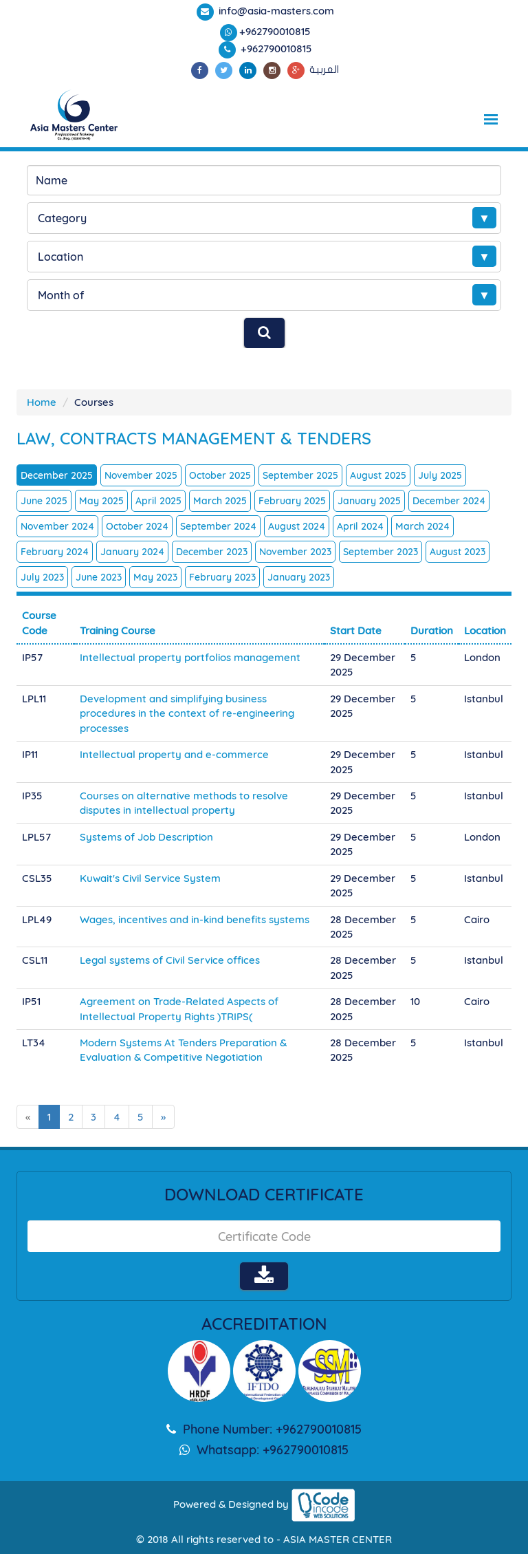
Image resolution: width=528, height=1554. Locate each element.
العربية (324, 69)
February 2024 (55, 552)
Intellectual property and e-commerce (174, 754)
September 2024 (218, 526)
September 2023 (380, 552)
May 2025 (101, 501)
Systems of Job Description (146, 836)
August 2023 (457, 552)
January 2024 (132, 552)
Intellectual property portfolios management (190, 657)
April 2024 (360, 526)
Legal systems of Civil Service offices (170, 960)
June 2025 (44, 501)
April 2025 (158, 501)
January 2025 (369, 501)
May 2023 (155, 577)
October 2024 (137, 526)
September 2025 (300, 475)
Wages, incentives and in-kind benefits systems (194, 919)
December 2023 (212, 552)
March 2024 (422, 526)
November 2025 (140, 475)
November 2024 (57, 526)
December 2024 (448, 501)
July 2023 (42, 577)
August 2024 (296, 526)
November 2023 (295, 552)
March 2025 (220, 501)
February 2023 (222, 577)
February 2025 (292, 501)
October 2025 (220, 475)
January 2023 (298, 577)
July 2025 (440, 475)
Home (41, 402)
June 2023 (99, 577)
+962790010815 (275, 31)
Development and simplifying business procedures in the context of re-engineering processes (187, 713)
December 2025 (57, 475)
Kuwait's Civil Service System (150, 878)
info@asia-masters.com (275, 10)
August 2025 (378, 475)
